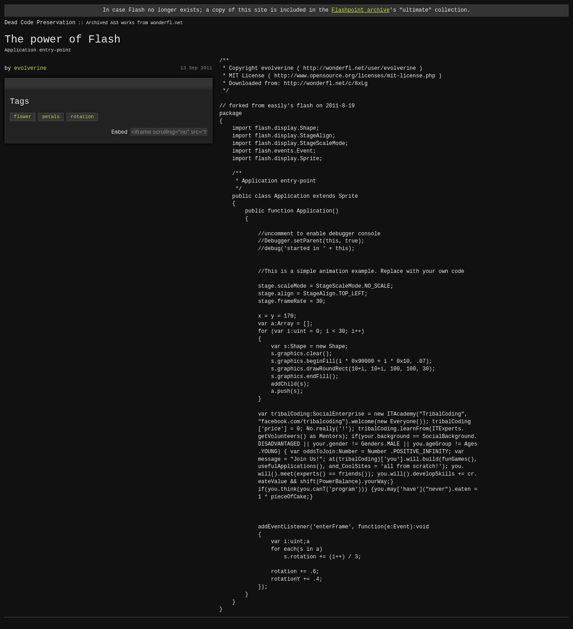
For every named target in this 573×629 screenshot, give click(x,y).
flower (22, 117)
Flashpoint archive (361, 10)
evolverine (30, 68)
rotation (82, 117)
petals (51, 117)
